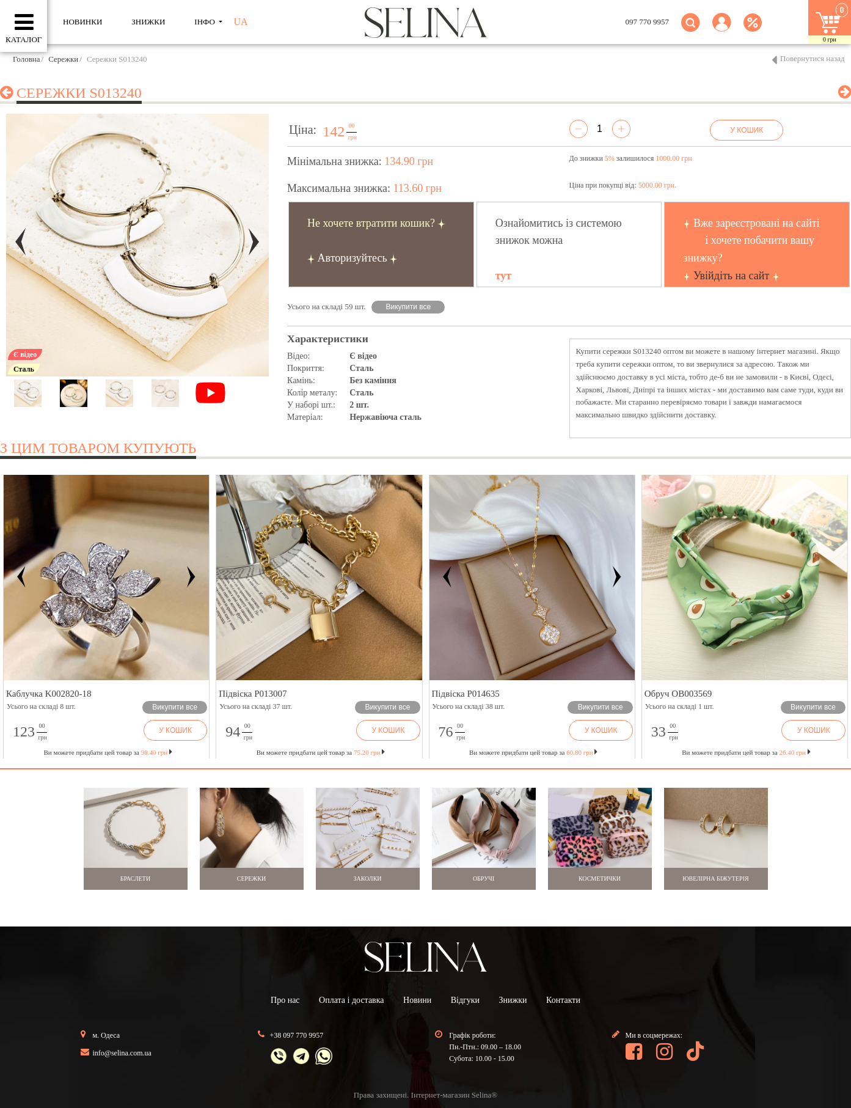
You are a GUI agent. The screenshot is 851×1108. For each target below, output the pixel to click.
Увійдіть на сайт (731, 276)
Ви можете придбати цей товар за (321, 752)
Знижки (513, 1000)
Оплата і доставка (351, 1000)
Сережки (63, 59)
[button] (721, 29)
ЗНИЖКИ (148, 21)
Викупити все (408, 307)
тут (503, 276)
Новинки (82, 21)
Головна (26, 59)
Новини (417, 1000)
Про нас (285, 1000)
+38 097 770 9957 (297, 1035)
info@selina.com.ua (122, 1053)
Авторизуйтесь (352, 258)
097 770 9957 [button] (648, 21)
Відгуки (465, 1000)
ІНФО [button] (205, 21)
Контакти (563, 1000)
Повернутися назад (812, 58)
